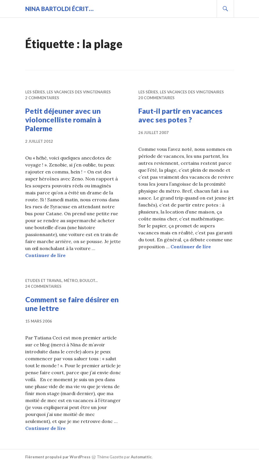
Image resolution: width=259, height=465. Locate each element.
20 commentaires (156, 97)
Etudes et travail (43, 280)
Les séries (35, 92)
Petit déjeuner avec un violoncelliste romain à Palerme (63, 119)
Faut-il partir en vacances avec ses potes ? (180, 115)
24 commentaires (43, 286)
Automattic (141, 457)
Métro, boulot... (81, 280)
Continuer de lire (45, 255)
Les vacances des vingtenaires (79, 92)
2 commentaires (42, 97)
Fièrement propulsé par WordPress (57, 457)
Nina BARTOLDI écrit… (59, 8)
